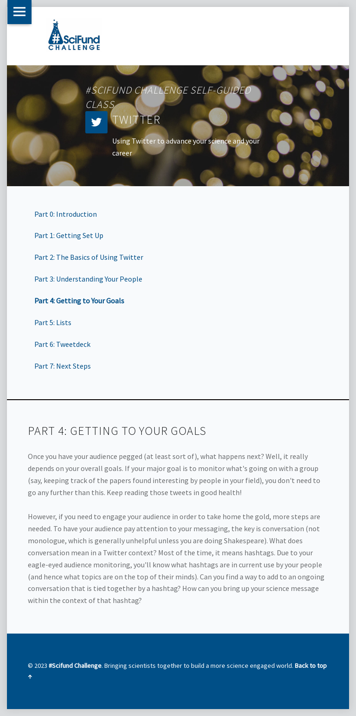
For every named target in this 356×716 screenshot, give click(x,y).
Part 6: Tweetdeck (62, 344)
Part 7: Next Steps (62, 366)
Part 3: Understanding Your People (88, 278)
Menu (19, 12)
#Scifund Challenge (75, 665)
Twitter (136, 119)
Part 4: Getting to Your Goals (79, 300)
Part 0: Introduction (65, 214)
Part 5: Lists (52, 322)
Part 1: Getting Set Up (68, 235)
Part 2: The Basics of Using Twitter (88, 257)
